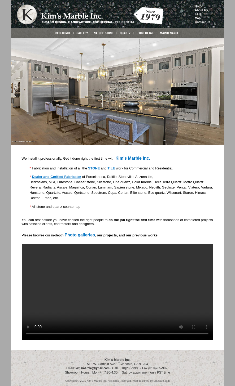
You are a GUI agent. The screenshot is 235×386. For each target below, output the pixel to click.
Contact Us (202, 22)
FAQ (198, 14)
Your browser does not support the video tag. (117, 292)
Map (198, 18)
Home (199, 6)
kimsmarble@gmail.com (93, 368)
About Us (201, 10)
